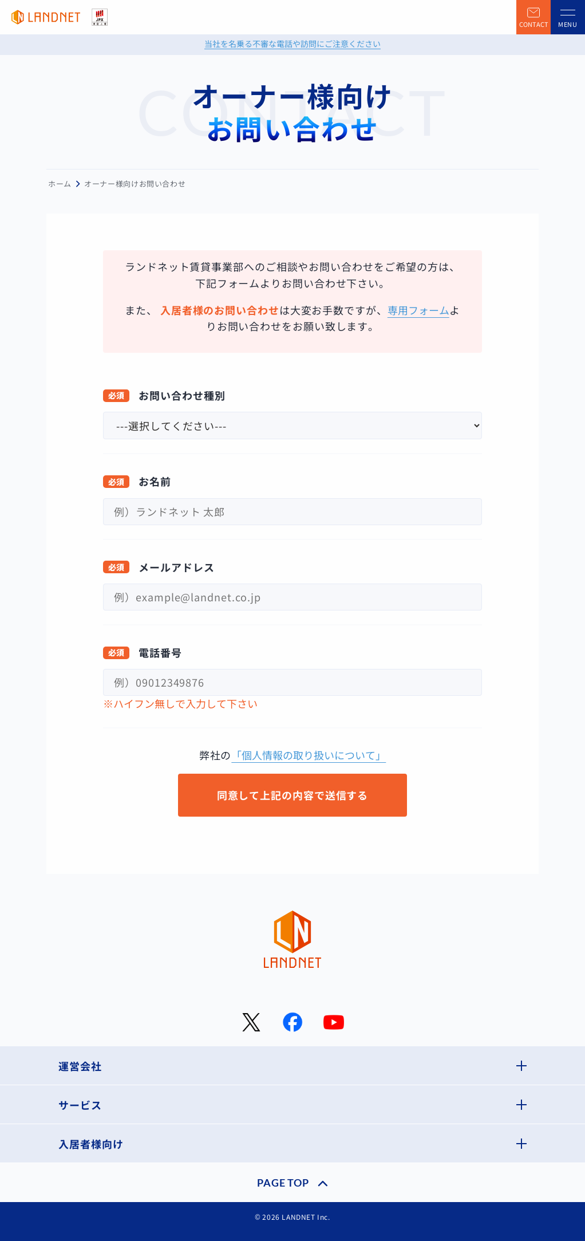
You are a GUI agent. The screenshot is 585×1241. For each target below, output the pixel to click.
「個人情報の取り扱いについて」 (308, 754)
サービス (80, 1104)
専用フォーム (418, 309)
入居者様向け (90, 1143)
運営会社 (80, 1065)
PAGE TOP (283, 1182)
